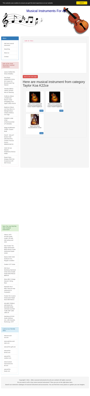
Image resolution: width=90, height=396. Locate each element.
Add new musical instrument (9, 44)
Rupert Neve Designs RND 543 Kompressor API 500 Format (9, 160)
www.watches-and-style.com (9, 342)
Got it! (82, 3)
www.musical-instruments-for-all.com (8, 363)
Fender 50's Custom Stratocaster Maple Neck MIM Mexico (10, 297)
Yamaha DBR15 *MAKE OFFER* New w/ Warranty (9, 90)
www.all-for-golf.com (10, 347)
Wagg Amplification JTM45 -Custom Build (9, 129)
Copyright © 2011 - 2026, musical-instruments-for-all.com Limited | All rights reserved (45, 380)
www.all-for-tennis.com (7, 351)
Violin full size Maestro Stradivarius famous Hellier (9, 150)
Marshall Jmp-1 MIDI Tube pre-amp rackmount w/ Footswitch (9, 289)
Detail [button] (41, 110)
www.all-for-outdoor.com (7, 357)
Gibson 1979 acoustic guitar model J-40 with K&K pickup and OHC (8, 238)
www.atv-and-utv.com (8, 336)
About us (6, 53)
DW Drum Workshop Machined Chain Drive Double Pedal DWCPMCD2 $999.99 (10, 271)
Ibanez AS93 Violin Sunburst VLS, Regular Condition (9, 258)
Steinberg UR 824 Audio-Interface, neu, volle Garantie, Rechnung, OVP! (9, 319)
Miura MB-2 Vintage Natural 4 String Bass (9, 281)
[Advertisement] (9, 196)
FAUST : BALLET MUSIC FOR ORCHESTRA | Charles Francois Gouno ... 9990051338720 (9, 139)
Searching (7, 49)
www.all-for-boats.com (7, 370)
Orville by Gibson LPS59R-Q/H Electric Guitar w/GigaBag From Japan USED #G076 (10, 99)
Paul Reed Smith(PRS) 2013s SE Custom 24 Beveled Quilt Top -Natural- (9, 81)
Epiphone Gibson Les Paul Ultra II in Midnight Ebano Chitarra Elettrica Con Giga (9, 110)
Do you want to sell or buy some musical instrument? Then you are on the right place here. (45, 382)
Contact (6, 56)
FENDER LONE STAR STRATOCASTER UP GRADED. (9, 121)
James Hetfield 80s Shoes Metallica (9, 73)
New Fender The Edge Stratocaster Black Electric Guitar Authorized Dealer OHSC (10, 249)
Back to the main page (30, 76)
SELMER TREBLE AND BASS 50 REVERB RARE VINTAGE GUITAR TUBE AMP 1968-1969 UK (9, 308)
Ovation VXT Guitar (9, 264)
